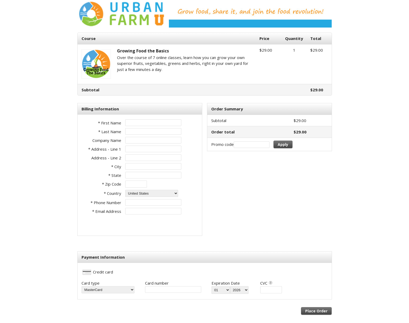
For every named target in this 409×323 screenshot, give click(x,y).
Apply (283, 144)
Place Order (316, 310)
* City (116, 166)
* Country (112, 193)
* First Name (109, 122)
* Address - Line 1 (104, 149)
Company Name (106, 140)
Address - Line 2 (106, 157)
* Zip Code (111, 184)
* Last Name (109, 131)
